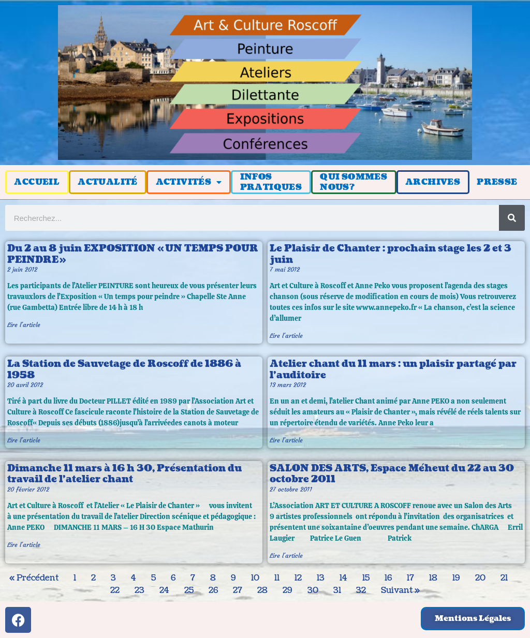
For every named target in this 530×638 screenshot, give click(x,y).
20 (480, 578)
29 (287, 590)
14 (343, 578)
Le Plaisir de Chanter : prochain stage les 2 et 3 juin (390, 254)
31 (337, 590)
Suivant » (400, 590)
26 (213, 590)
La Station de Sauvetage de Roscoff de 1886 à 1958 (124, 370)
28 (262, 590)
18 (433, 578)
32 (361, 590)
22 (115, 590)
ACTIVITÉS (189, 182)
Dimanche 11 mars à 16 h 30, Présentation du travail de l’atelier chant (124, 474)
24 (164, 590)
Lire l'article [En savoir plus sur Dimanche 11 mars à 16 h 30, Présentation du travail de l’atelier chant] (23, 544)
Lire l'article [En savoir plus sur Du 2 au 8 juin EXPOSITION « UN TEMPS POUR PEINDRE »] (23, 325)
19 (456, 578)
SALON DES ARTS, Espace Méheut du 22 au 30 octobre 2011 (392, 474)
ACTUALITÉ (108, 182)
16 (388, 578)
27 (237, 590)
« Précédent (33, 578)
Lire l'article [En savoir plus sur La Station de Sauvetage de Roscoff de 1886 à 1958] (23, 440)
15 (366, 578)
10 (255, 578)
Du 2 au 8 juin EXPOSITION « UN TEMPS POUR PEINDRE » (132, 254)
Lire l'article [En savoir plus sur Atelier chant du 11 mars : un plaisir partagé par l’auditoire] (286, 440)
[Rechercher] (512, 218)
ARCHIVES (432, 182)
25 (189, 590)
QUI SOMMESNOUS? (353, 182)
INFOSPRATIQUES (271, 182)
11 (276, 578)
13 (321, 578)
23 (139, 590)
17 (410, 578)
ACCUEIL (37, 182)
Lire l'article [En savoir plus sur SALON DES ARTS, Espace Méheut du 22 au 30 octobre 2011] (286, 555)
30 (312, 590)
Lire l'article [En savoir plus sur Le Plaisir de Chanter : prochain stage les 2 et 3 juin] (286, 335)
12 (298, 578)
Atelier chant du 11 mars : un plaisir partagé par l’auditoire (393, 370)
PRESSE (497, 182)
